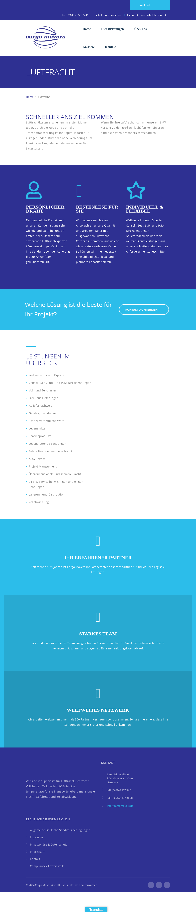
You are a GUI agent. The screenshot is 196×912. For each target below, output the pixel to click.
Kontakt (110, 47)
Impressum (37, 852)
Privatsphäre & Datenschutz (48, 844)
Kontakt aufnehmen (147, 309)
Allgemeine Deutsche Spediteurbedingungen (60, 830)
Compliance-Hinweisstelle (47, 866)
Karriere (89, 47)
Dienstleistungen (112, 29)
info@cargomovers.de (120, 806)
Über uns (140, 29)
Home (87, 29)
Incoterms (36, 837)
